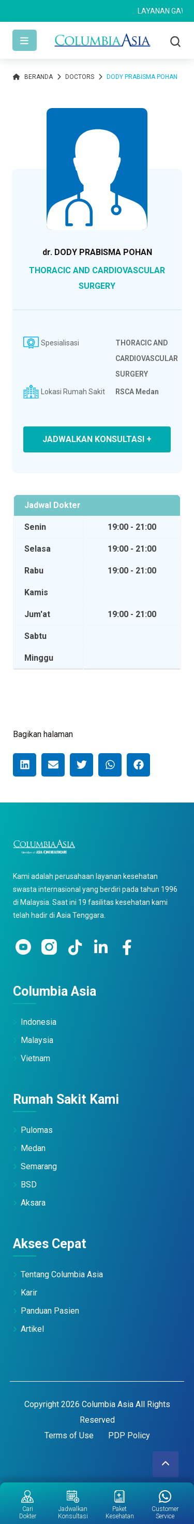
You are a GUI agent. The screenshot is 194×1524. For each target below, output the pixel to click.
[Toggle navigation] (24, 40)
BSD (29, 1184)
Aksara (33, 1203)
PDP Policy (129, 1435)
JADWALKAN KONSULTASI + (97, 439)
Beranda (33, 77)
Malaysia (37, 1040)
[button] (24, 765)
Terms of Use (69, 1435)
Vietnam (35, 1058)
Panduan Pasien (50, 1311)
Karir (29, 1293)
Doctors (79, 77)
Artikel (32, 1329)
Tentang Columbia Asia (62, 1274)
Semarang (39, 1166)
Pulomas (37, 1130)
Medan (33, 1148)
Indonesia (38, 1022)
